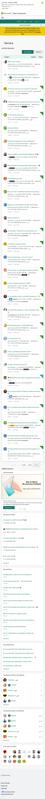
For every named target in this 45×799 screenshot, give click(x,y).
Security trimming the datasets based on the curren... (23, 436)
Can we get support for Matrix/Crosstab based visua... (25, 391)
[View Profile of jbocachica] (12, 64)
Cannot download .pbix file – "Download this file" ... (18, 581)
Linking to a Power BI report (17, 244)
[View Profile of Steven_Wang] (13, 259)
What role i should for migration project (15, 613)
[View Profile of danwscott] (12, 207)
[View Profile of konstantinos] (33, 170)
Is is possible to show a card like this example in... (23, 296)
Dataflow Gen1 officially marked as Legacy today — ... (19, 657)
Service (5, 577)
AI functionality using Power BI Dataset (14, 626)
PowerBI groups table (15, 178)
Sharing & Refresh (13, 128)
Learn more (5, 8)
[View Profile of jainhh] (11, 286)
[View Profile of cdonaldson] (12, 367)
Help (31, 21)
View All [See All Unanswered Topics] (6, 563)
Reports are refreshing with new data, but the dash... (23, 205)
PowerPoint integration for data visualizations (21, 141)
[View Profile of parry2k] (14, 77)
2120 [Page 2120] (23, 465)
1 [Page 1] (14, 465)
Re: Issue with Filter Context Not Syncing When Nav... (18, 653)
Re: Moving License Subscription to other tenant (17, 661)
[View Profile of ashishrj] (24, 132)
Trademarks (4, 788)
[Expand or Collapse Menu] (2, 17)
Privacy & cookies (5, 783)
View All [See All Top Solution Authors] (6, 704)
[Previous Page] (11, 465)
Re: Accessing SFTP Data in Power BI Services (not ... (18, 649)
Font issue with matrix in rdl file (12, 538)
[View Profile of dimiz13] (17, 181)
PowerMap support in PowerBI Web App (21, 325)
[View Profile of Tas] (10, 117)
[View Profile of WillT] (28, 275)
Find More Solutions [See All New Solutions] (6, 638)
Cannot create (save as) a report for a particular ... (24, 89)
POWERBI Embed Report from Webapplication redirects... (22, 529)
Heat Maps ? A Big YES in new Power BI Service (23, 231)
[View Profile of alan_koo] (11, 328)
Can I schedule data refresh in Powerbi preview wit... (24, 407)
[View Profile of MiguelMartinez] (19, 157)
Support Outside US (13, 218)
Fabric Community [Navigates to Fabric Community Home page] (19, 13)
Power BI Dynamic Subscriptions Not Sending (16, 594)
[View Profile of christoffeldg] (12, 246)
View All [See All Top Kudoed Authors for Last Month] (6, 740)
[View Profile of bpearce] (11, 194)
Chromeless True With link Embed (13, 520)
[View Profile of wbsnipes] (11, 91)
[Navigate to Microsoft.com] (6, 13)
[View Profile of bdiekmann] (12, 354)
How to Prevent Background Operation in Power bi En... (19, 607)
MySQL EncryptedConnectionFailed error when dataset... (20, 547)
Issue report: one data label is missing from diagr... (24, 270)
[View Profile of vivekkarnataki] (13, 438)
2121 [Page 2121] (30, 465)
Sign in (25, 21)
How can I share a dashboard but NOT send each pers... (24, 191)
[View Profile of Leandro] (11, 220)
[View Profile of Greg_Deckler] (27, 66)
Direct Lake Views (8, 556)
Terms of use (4, 785)
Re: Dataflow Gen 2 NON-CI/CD (12, 666)
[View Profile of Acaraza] (11, 143)
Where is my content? (14, 61)
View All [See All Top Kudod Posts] (6, 669)
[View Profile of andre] (23, 196)
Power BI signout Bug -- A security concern (20, 257)
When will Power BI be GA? (17, 364)
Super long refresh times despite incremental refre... (18, 600)
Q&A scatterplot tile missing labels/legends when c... (23, 165)
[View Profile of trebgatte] (14, 299)
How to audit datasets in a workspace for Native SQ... (18, 633)
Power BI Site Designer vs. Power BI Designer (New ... (24, 310)
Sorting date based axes (16, 115)
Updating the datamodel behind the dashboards (23, 423)
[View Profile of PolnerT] (17, 425)
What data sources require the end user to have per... (25, 102)
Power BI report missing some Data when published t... (19, 620)
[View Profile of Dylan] (10, 272)
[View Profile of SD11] (10, 412)
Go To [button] (36, 21)
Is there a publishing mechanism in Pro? (19, 351)
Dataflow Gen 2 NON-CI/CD (11, 587)
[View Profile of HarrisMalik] (25, 145)
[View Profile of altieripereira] (25, 343)
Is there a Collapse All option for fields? (19, 283)
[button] (28, 52)
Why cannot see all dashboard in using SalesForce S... (23, 74)
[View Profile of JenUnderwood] (26, 456)
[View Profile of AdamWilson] (32, 427)
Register (19, 21)
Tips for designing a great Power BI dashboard (21, 154)
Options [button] (38, 52)
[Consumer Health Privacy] (22, 794)
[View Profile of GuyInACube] (30, 106)
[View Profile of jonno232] (11, 341)
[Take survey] (9, 507)
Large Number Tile (14, 338)
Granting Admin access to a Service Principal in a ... (18, 574)
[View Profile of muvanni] (11, 130)
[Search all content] (30, 25)
